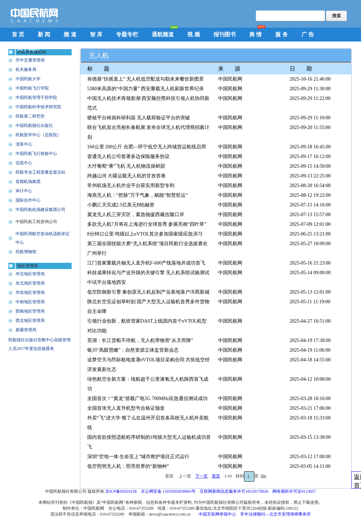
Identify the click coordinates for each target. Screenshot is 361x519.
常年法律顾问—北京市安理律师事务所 (275, 514)
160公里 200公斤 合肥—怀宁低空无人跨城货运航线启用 (146, 146)
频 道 (70, 34)
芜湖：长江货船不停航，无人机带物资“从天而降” (140, 340)
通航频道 (163, 34)
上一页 (185, 476)
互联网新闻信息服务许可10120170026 (234, 491)
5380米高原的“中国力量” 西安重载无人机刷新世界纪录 (145, 88)
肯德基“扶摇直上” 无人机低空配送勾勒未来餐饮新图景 (145, 79)
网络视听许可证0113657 (294, 491)
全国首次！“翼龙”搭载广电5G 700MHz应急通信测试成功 (147, 398)
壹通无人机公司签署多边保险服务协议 (128, 156)
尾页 (216, 476)
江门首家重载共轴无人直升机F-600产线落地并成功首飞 (146, 263)
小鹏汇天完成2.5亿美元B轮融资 (121, 204)
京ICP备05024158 (121, 491)
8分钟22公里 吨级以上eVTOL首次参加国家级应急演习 (145, 234)
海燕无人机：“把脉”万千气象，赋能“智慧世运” (137, 195)
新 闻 (44, 34)
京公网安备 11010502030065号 (168, 491)
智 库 (96, 34)
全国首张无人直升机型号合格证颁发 (126, 408)
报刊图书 (225, 34)
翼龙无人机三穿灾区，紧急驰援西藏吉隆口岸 (135, 214)
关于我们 (28, 48)
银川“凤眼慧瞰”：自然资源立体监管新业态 (133, 350)
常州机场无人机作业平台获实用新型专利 (130, 185)
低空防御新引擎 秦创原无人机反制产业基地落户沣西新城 (148, 292)
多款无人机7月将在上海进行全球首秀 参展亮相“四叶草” (147, 224)
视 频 (193, 34)
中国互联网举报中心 (217, 514)
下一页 (201, 476)
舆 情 (255, 34)
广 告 (307, 34)
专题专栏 (127, 34)
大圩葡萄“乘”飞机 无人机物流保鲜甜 (126, 166)
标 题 (98, 69)
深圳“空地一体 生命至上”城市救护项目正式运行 (138, 456)
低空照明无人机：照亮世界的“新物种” (128, 466)
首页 (169, 476)
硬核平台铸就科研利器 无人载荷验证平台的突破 (138, 117)
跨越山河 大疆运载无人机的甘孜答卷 (126, 175)
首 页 (18, 34)
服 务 (281, 34)
